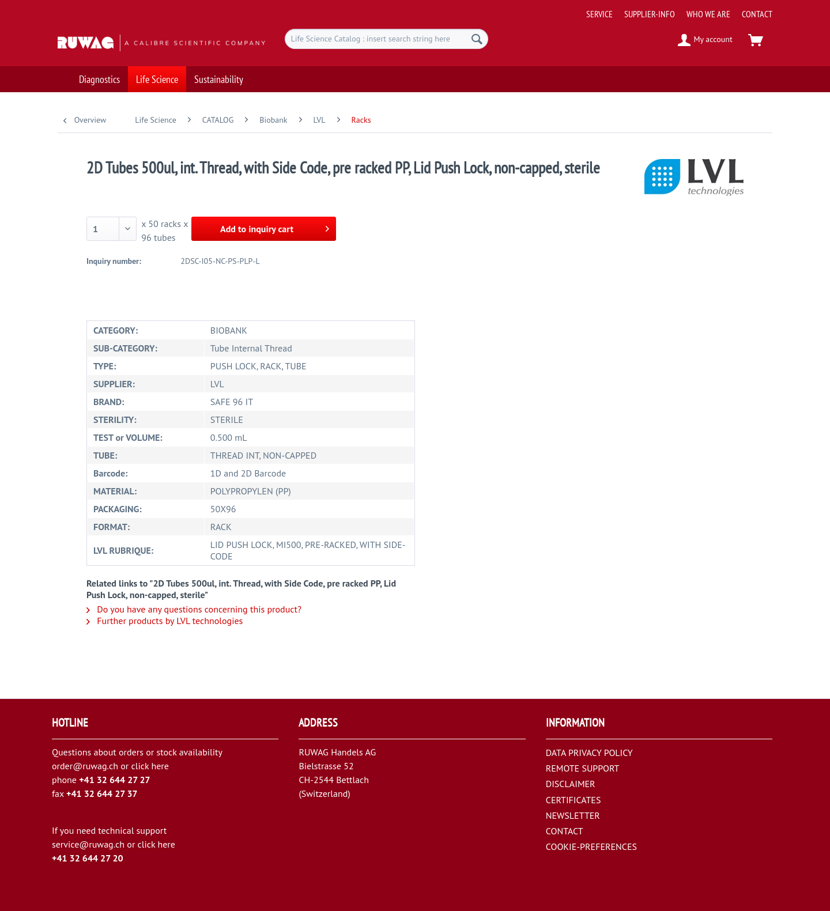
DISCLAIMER (570, 783)
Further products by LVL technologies (164, 620)
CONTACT (757, 14)
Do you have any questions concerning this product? (193, 609)
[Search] (477, 39)
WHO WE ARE (708, 14)
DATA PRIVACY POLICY (589, 752)
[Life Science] (157, 73)
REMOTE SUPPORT (583, 768)
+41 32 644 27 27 (114, 779)
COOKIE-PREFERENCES (591, 846)
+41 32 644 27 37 (102, 793)
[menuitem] (675, 9)
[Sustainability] (218, 73)
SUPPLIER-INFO (649, 14)
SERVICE (599, 14)
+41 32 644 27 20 (87, 858)
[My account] (705, 40)
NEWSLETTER (573, 815)
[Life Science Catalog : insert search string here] (386, 39)
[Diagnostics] (99, 73)
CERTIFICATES (573, 800)
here (159, 766)
